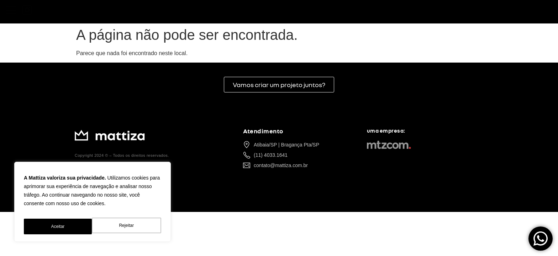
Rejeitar (58, 226)
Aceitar (128, 226)
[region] (92, 204)
